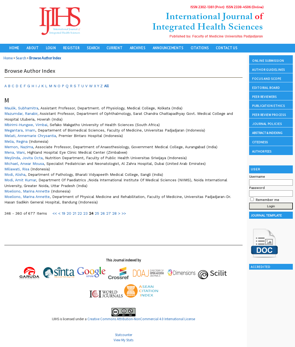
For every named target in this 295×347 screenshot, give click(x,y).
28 (114, 213)
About (32, 48)
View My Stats (123, 340)
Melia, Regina (16, 141)
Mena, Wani (14, 152)
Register (71, 48)
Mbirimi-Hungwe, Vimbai (25, 125)
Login (51, 48)
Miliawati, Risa (16, 169)
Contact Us (227, 48)
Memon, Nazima (18, 147)
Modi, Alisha (14, 174)
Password (257, 188)
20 (69, 213)
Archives (138, 48)
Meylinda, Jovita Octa (23, 158)
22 (80, 213)
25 (97, 213)
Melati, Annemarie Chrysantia (30, 135)
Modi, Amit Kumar (20, 180)
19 (63, 213)
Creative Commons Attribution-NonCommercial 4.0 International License (141, 319)
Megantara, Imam (19, 130)
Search (93, 48)
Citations (200, 48)
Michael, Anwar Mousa (24, 163)
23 (85, 213)
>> (124, 213)
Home (14, 48)
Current (114, 48)
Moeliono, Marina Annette (27, 191)
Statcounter (123, 335)
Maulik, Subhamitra (21, 108)
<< (54, 213)
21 (74, 213)
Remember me (267, 200)
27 (108, 213)
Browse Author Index (45, 58)
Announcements (168, 48)
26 (103, 213)
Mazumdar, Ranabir (20, 113)
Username (257, 177)
